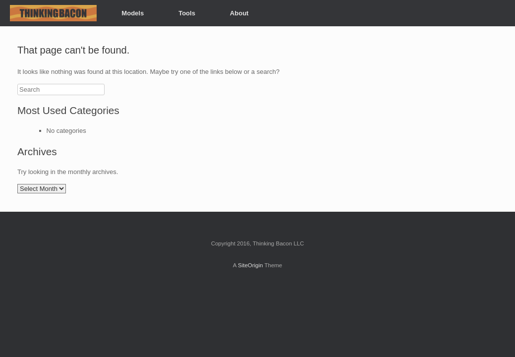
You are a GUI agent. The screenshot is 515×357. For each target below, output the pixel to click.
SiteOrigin (250, 265)
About (239, 13)
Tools (186, 13)
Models (132, 13)
